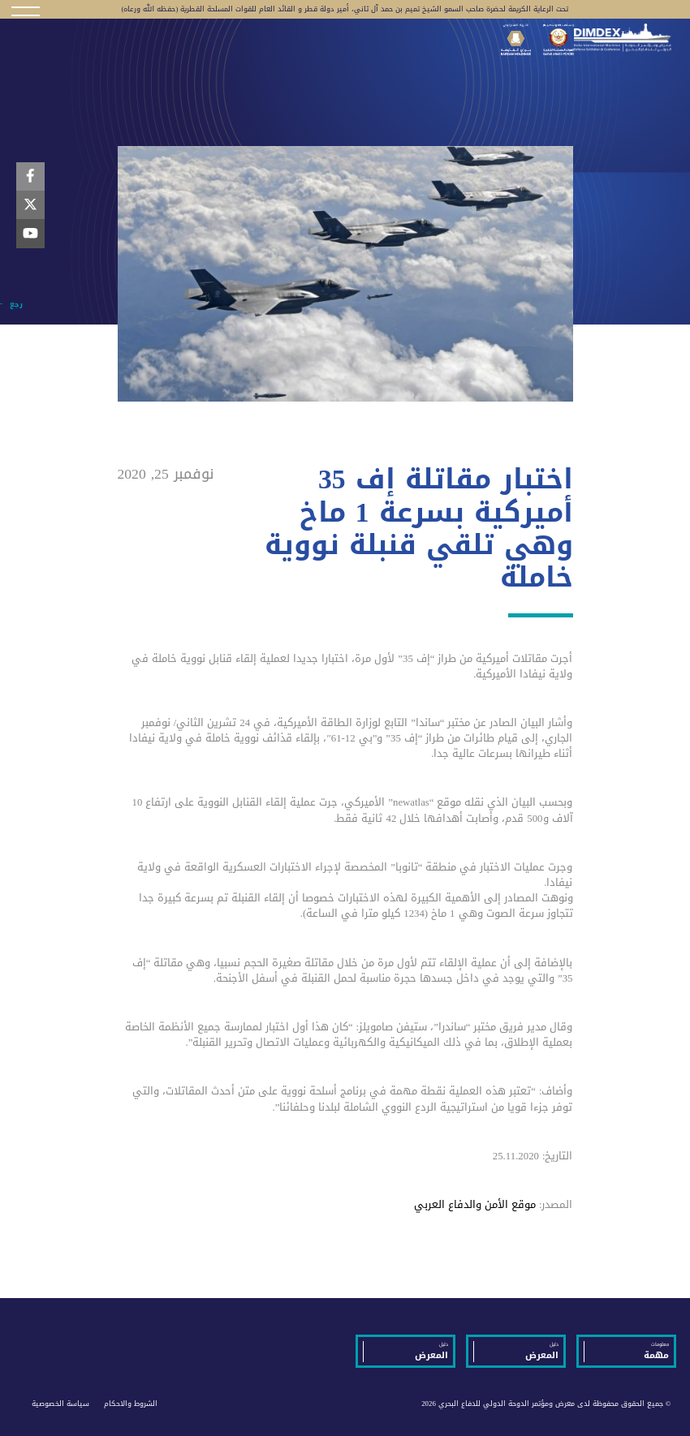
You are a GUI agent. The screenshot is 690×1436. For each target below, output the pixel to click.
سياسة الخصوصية (60, 1403)
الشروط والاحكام (130, 1403)
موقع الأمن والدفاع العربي (475, 1205)
